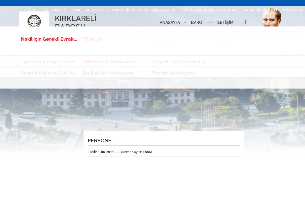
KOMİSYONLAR (288, 32)
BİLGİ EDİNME (96, 32)
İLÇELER (217, 32)
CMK (76, 10)
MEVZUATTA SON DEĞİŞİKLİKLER (116, 10)
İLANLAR (123, 32)
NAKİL (142, 32)
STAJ (33, 10)
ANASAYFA (292, 10)
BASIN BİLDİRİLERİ (260, 10)
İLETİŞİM (294, 54)
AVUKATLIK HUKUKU (250, 32)
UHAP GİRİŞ (34, 32)
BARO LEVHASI (64, 32)
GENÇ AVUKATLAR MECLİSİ (178, 32)
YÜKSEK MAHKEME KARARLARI (209, 10)
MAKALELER (164, 10)
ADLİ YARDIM (55, 10)
